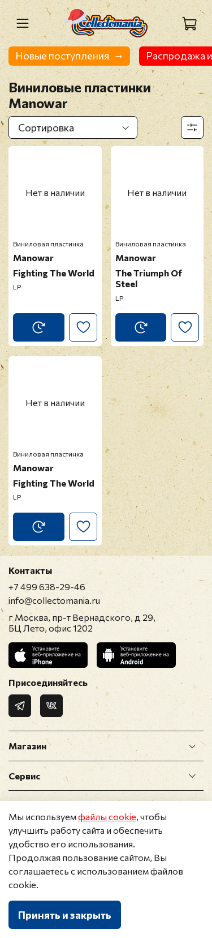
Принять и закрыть (64, 915)
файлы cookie (107, 816)
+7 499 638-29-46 (46, 586)
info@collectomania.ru (54, 600)
